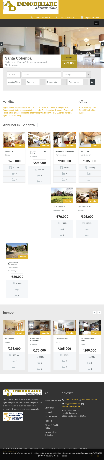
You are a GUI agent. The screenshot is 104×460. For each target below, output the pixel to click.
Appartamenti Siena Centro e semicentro (20, 107)
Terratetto (68, 110)
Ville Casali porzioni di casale (50, 110)
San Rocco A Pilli (84, 207)
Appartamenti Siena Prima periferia (53, 107)
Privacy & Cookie (52, 456)
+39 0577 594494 (42, 17)
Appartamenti (84, 107)
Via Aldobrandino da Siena (88, 340)
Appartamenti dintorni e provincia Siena (19, 110)
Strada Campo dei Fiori (65, 151)
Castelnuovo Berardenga (13, 263)
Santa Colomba (18, 58)
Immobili (48, 412)
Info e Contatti (51, 416)
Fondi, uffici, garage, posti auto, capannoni (21, 113)
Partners (48, 421)
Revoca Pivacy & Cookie (51, 433)
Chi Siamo (49, 408)
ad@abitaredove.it (92, 17)
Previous (1, 44)
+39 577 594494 (71, 400)
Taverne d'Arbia (62, 339)
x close (64, 456)
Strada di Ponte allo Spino (38, 152)
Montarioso (9, 339)
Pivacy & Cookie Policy (52, 426)
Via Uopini (85, 151)
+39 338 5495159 (67, 17)
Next (102, 44)
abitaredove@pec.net (71, 406)
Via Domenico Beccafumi (35, 340)
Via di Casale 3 (59, 207)
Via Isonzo (9, 151)
